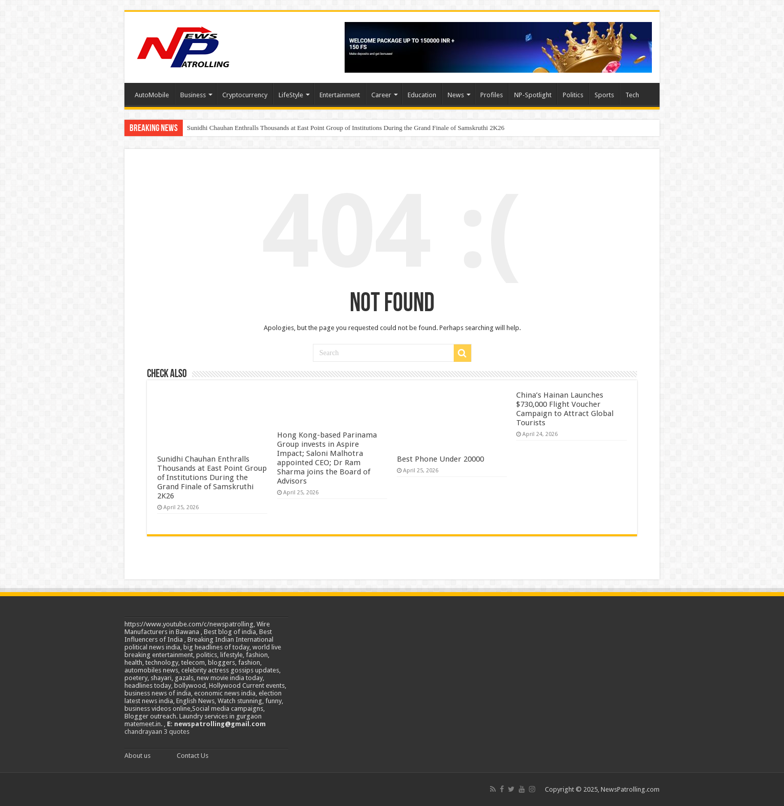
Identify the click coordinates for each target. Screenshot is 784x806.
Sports (604, 95)
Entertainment (340, 95)
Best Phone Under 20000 (440, 459)
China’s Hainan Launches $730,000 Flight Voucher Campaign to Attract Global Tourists (564, 408)
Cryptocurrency (244, 95)
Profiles (491, 95)
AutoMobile (152, 95)
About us (137, 755)
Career (381, 95)
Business (193, 95)
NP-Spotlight (533, 95)
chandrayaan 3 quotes (156, 731)
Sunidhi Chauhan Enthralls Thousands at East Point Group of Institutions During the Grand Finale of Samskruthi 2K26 (345, 128)
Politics (573, 95)
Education (422, 95)
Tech (632, 95)
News (456, 95)
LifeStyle (291, 95)
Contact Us (192, 755)
